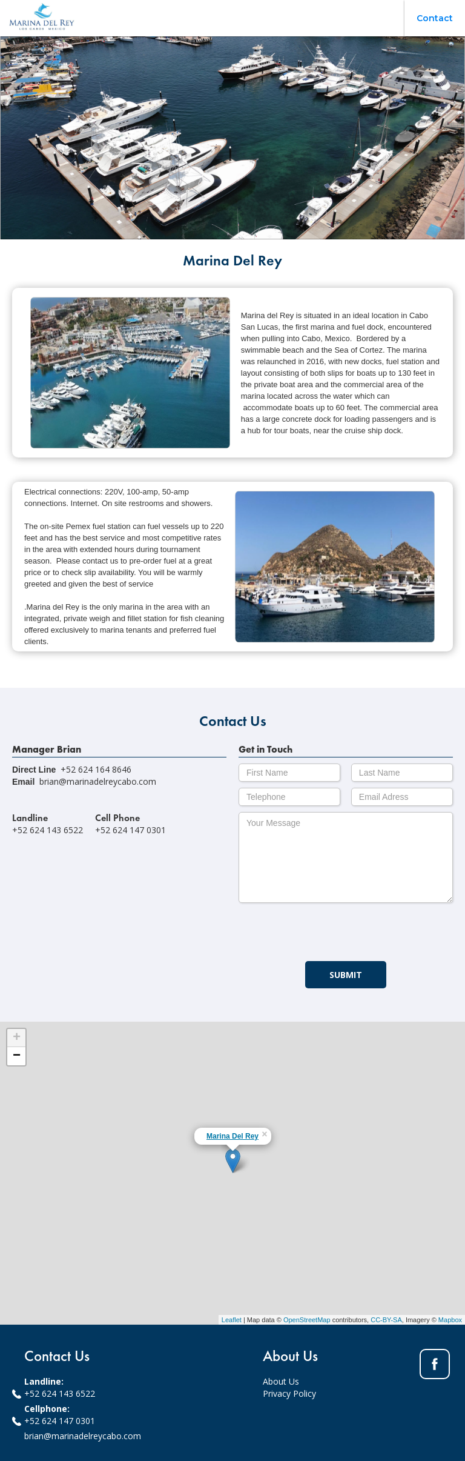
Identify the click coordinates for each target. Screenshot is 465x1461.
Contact (435, 18)
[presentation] (331, 932)
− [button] (17, 1056)
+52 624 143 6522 (59, 1393)
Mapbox (450, 1319)
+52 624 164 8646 (96, 769)
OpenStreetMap (307, 1319)
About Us (281, 1381)
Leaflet (232, 1319)
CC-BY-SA (386, 1319)
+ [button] (17, 1038)
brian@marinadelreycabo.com (97, 781)
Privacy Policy (289, 1393)
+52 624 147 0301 (59, 1420)
